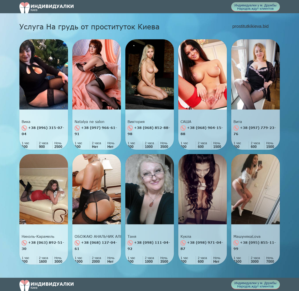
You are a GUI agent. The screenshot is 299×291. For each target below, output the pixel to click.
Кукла (186, 236)
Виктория (136, 121)
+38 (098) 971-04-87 (202, 245)
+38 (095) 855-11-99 (254, 245)
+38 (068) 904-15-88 (202, 130)
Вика (26, 121)
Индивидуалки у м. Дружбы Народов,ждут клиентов (255, 6)
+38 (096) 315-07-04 (43, 130)
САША (186, 121)
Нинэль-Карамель (38, 236)
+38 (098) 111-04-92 (149, 245)
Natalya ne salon (89, 121)
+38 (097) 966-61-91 (96, 130)
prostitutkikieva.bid (250, 26)
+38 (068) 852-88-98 (149, 130)
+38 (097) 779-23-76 (254, 130)
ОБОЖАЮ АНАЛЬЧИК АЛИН (98, 236)
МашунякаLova (247, 236)
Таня (132, 236)
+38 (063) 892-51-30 (43, 245)
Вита (237, 121)
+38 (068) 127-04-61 (96, 245)
